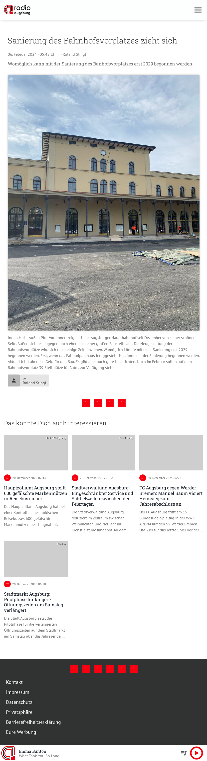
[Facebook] (74, 669)
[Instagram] (86, 669)
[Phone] (122, 669)
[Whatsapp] (134, 669)
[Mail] (110, 669)
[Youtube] (98, 669)
